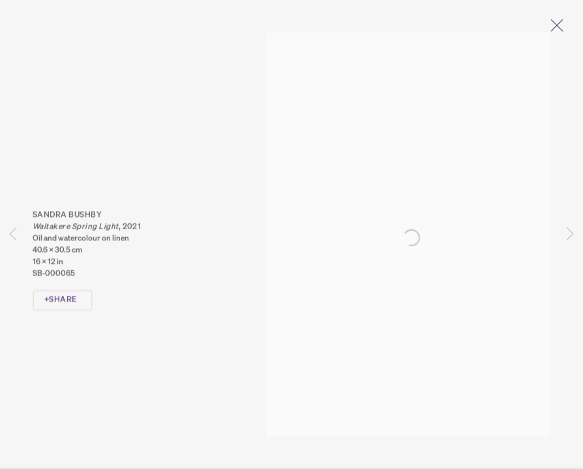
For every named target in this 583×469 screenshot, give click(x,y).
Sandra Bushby (67, 218)
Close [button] (559, 29)
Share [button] (62, 303)
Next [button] (570, 234)
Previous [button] (13, 234)
